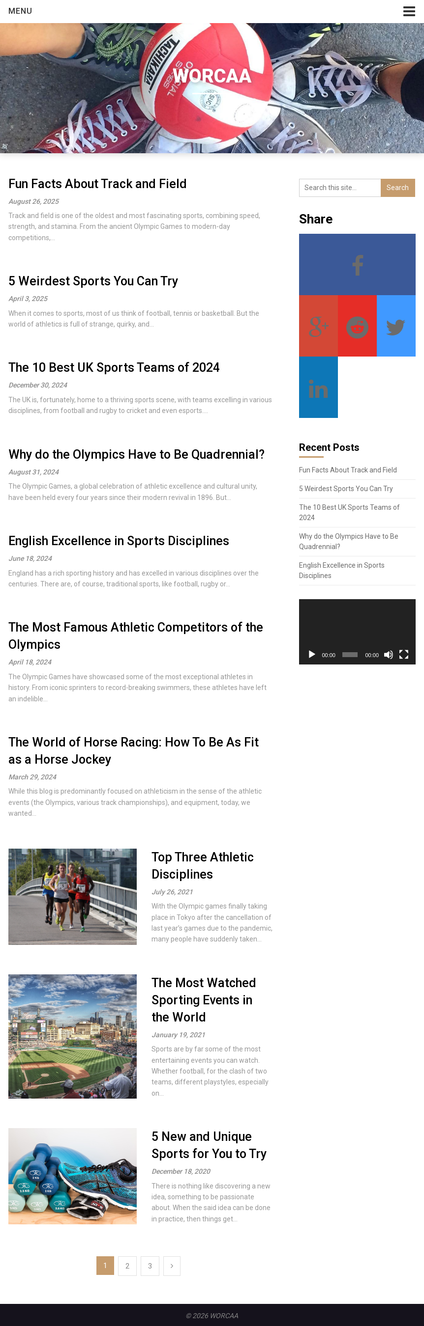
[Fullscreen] (404, 655)
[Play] (312, 655)
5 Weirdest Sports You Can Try (93, 281)
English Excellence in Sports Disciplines (118, 541)
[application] (357, 631)
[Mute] (389, 655)
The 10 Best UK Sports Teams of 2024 (114, 367)
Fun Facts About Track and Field (97, 184)
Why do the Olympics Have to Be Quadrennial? (136, 454)
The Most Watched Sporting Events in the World (203, 1000)
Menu (20, 11)
